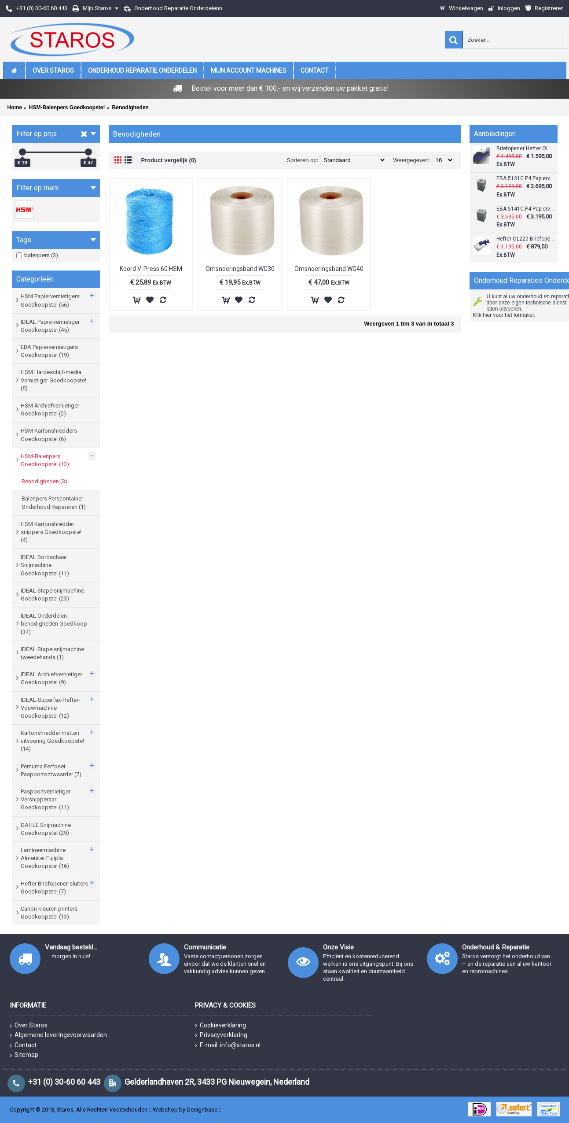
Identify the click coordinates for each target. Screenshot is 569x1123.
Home (14, 107)
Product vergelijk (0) (168, 160)
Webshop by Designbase (185, 1109)
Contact (23, 1045)
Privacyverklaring (221, 1035)
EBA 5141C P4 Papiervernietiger (525, 209)
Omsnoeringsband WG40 (328, 268)
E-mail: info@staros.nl (228, 1045)
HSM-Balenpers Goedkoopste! (67, 107)
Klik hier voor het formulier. (504, 315)
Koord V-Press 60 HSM (151, 268)
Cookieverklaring (220, 1025)
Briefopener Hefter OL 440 (525, 149)
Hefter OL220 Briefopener (525, 239)
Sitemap (24, 1055)
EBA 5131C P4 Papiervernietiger (525, 179)
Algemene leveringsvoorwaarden (58, 1035)
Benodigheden (130, 107)
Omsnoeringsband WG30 (240, 268)
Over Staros (29, 1026)
